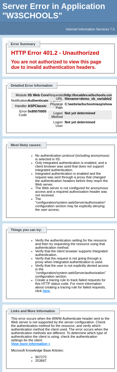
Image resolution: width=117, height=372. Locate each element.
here (46, 291)
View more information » (30, 344)
